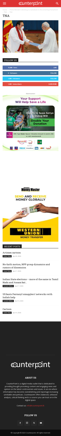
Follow (53, 73)
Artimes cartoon (12, 252)
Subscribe (52, 84)
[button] (4, 3)
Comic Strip (7, 256)
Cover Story (7, 271)
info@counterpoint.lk (35, 405)
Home (5, 10)
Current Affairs (8, 286)
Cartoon (7, 309)
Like (55, 68)
